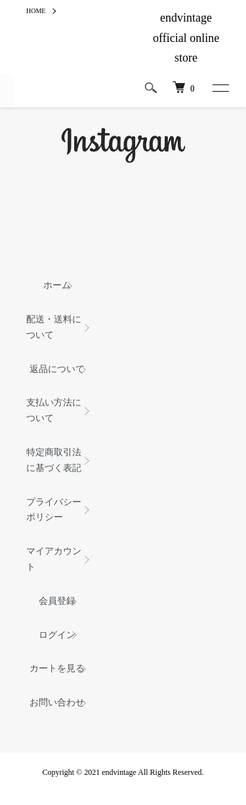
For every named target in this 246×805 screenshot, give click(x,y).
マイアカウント (53, 559)
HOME (35, 10)
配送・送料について (53, 327)
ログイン (57, 635)
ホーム (57, 285)
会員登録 (57, 601)
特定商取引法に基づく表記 (53, 460)
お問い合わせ (57, 702)
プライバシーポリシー (53, 510)
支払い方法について (53, 410)
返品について (57, 369)
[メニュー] (219, 87)
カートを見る (57, 668)
